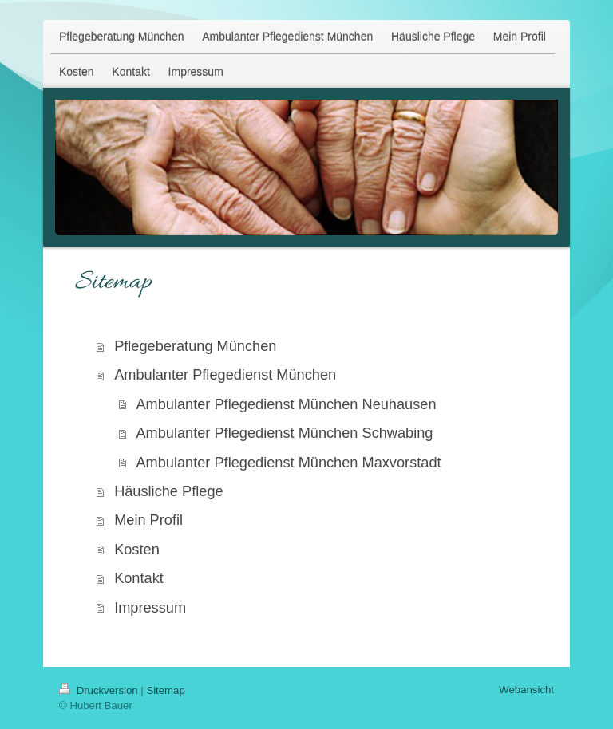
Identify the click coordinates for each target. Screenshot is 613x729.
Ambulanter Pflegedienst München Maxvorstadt (288, 463)
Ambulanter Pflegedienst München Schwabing (284, 433)
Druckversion (99, 690)
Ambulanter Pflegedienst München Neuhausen (286, 404)
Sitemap (165, 690)
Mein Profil (148, 520)
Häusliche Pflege (168, 491)
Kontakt (139, 578)
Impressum (150, 608)
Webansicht (526, 690)
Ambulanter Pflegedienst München (225, 375)
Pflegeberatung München (195, 346)
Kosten (137, 550)
